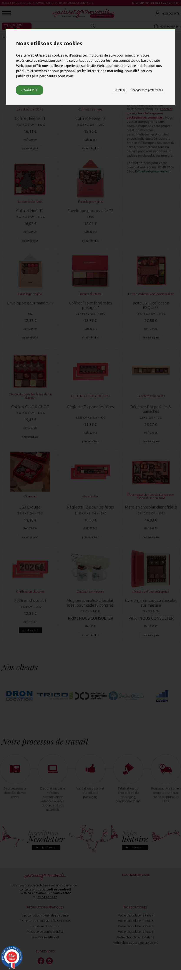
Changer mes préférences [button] (147, 90)
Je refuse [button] (120, 90)
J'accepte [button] (30, 90)
